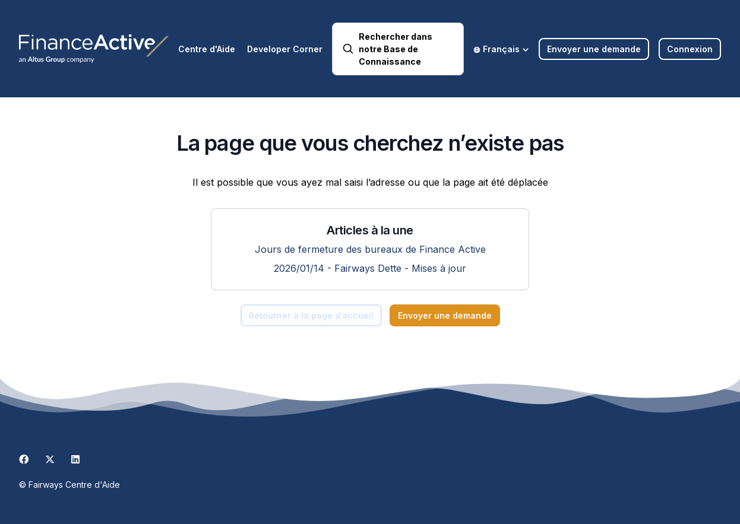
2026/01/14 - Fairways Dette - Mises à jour (370, 268)
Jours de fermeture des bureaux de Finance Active (370, 249)
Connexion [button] (690, 49)
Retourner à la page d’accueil (311, 315)
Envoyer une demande (594, 49)
